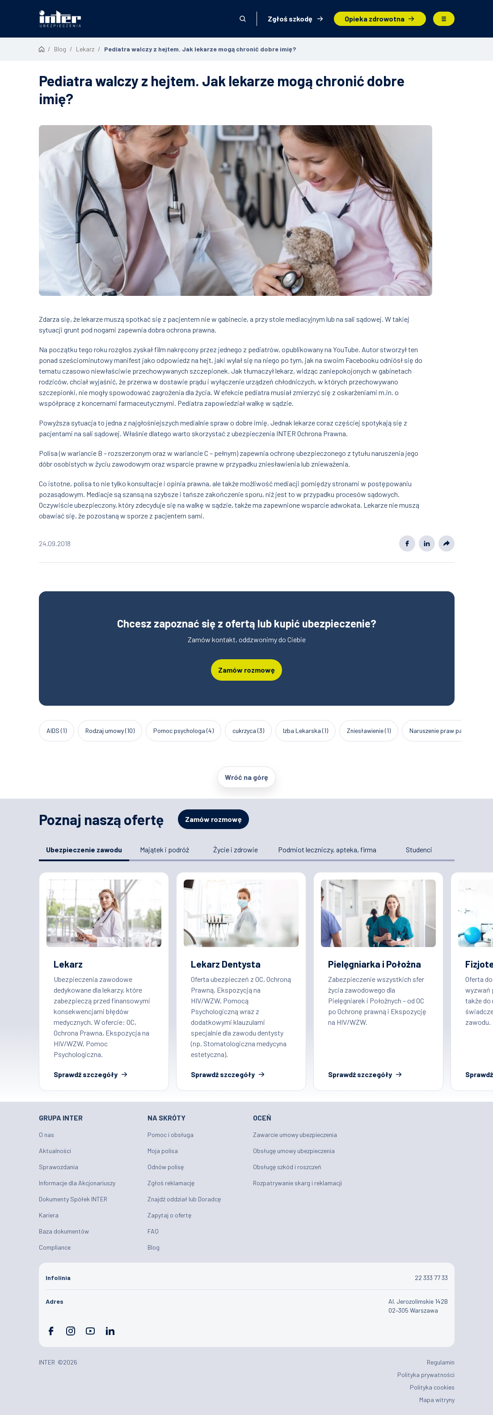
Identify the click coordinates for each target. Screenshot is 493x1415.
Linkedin (427, 543)
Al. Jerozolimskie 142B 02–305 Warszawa (418, 1305)
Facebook (407, 543)
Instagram (70, 1331)
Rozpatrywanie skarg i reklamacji (297, 1183)
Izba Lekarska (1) (305, 730)
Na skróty (166, 1117)
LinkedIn (110, 1331)
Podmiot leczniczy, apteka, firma (327, 849)
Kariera (49, 1215)
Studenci (419, 849)
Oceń (262, 1117)
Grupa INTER (61, 1117)
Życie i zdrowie (235, 849)
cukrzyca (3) (248, 730)
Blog (153, 1247)
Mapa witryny (437, 1399)
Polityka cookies (432, 1387)
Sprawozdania (58, 1167)
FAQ (153, 1231)
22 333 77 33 (431, 1277)
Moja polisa (162, 1150)
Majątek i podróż (164, 849)
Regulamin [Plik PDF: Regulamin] (441, 1362)
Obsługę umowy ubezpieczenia (294, 1150)
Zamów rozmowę (246, 669)
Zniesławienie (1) (369, 730)
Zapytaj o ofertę (169, 1215)
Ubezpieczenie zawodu (84, 849)
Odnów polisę (165, 1167)
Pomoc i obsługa (170, 1134)
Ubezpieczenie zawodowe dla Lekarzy (104, 981)
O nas (46, 1134)
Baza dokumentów (64, 1231)
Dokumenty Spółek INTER (73, 1199)
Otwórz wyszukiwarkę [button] (243, 19)
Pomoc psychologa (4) (183, 730)
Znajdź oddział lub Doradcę (184, 1199)
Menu (444, 19)
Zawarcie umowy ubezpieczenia (295, 1134)
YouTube (90, 1331)
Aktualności (55, 1150)
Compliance (55, 1247)
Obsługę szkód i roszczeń (287, 1167)
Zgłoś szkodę (290, 18)
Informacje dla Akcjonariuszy (77, 1183)
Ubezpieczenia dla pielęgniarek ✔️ (378, 981)
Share (446, 543)
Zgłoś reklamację (170, 1183)
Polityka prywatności (426, 1374)
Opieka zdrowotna (375, 18)
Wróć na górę (246, 777)
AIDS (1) (56, 730)
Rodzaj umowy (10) (110, 730)
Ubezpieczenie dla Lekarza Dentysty (241, 981)
